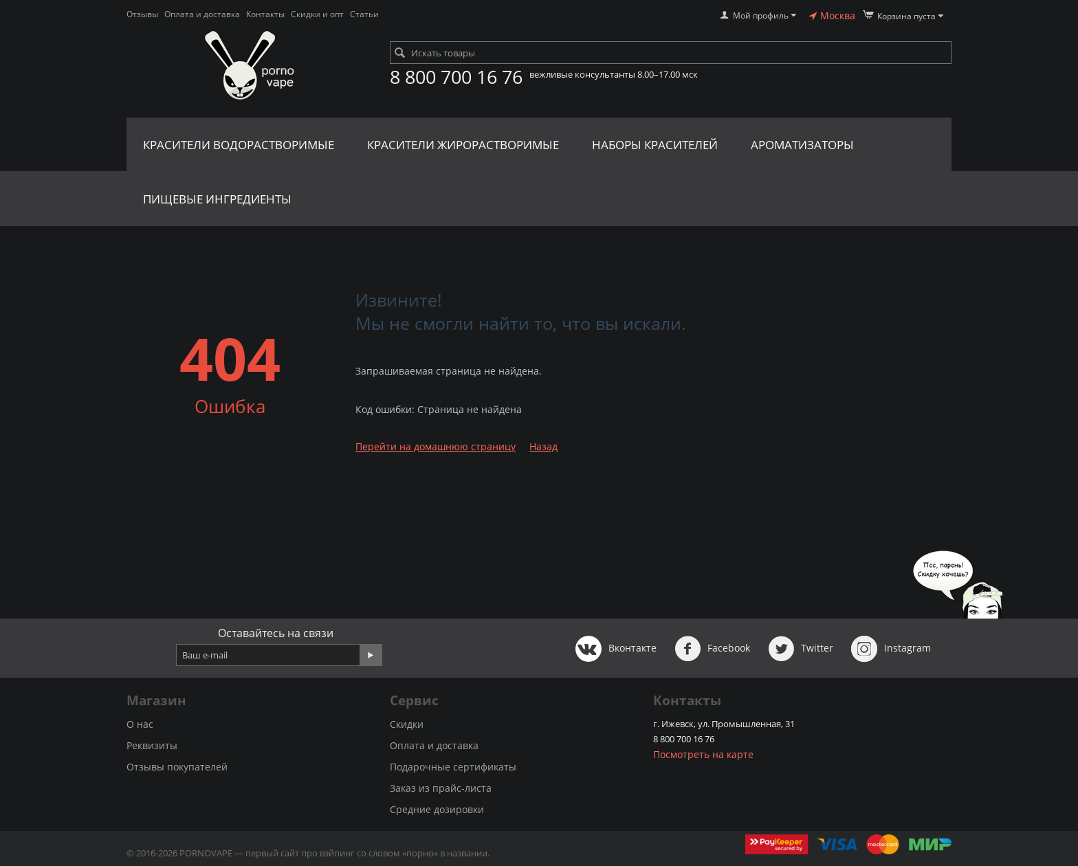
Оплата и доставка (202, 14)
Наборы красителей (655, 145)
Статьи (364, 14)
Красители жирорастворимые (463, 145)
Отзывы (142, 14)
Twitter (800, 649)
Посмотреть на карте (703, 754)
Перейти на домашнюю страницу (435, 446)
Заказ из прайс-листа (441, 788)
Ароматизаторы (802, 145)
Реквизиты (151, 745)
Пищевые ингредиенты (217, 199)
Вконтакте (616, 649)
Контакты (265, 14)
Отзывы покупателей (177, 766)
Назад (543, 446)
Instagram (891, 649)
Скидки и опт (317, 14)
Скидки (407, 724)
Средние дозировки (437, 809)
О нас (139, 724)
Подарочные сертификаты (453, 766)
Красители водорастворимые (238, 145)
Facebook (712, 649)
